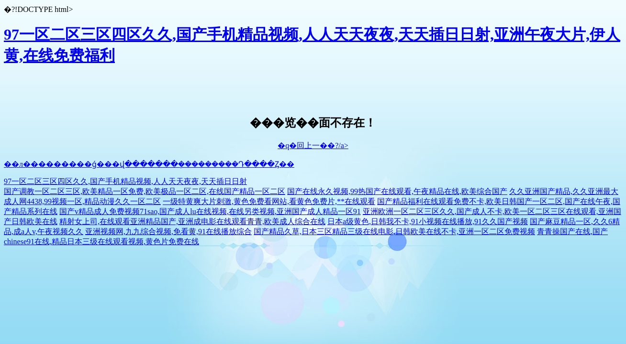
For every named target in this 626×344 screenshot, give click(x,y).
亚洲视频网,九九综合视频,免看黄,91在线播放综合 (168, 231)
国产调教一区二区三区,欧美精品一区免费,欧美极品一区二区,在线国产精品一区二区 (144, 191)
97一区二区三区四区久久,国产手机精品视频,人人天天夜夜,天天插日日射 (125, 181)
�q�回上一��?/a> (313, 145)
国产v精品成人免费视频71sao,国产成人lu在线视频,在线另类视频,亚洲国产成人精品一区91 (210, 211)
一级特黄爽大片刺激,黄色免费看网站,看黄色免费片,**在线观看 (269, 201)
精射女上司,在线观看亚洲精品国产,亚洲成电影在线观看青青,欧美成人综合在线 (192, 221)
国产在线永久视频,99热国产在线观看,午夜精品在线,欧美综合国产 (397, 191)
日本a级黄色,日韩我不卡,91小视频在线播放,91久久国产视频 (427, 221)
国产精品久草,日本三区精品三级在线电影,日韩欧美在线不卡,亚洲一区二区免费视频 (394, 231)
